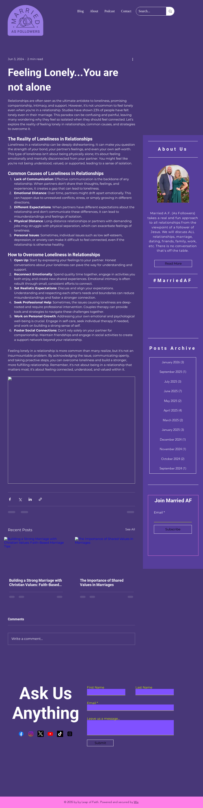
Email (158, 512)
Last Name (143, 687)
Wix (136, 802)
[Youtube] (50, 734)
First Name (95, 687)
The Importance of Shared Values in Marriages (101, 582)
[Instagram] (31, 734)
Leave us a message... (103, 718)
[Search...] (148, 11)
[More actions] (132, 59)
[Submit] (100, 743)
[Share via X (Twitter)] (20, 499)
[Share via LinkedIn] (30, 499)
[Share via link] (40, 499)
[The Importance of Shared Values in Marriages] (107, 555)
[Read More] (173, 263)
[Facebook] (21, 734)
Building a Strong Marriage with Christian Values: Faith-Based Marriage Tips (35, 582)
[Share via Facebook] (10, 499)
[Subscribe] (173, 529)
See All (130, 529)
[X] (40, 734)
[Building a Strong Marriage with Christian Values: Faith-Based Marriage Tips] (36, 555)
